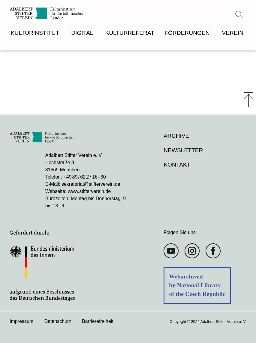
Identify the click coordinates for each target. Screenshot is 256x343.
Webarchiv (183, 276)
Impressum (21, 321)
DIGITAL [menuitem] (82, 33)
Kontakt (177, 164)
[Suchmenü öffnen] (239, 14)
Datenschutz (57, 321)
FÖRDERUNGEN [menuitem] (186, 33)
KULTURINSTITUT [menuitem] (35, 33)
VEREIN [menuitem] (232, 33)
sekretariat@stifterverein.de (91, 184)
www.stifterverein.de (89, 191)
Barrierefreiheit (97, 321)
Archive (176, 136)
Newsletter (183, 150)
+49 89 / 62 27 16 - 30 (84, 176)
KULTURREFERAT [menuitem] (129, 33)
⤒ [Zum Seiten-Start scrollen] (248, 99)
